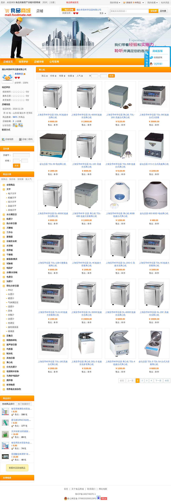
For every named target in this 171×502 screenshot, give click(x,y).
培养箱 (9, 250)
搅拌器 (9, 380)
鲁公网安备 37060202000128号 (80, 498)
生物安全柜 (11, 241)
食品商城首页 (72, 2)
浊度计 (9, 281)
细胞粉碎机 (11, 340)
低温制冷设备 (12, 371)
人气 (79, 76)
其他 (10, 310)
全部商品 (10, 185)
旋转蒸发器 (13, 327)
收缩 (146, 61)
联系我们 (91, 489)
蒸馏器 (9, 237)
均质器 (9, 349)
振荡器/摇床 (11, 259)
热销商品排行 (8, 404)
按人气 (28, 179)
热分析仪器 (11, 223)
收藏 (70, 76)
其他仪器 (10, 358)
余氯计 (11, 315)
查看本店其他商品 (17, 468)
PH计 (10, 290)
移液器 (11, 331)
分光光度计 (11, 367)
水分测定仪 (11, 214)
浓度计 (11, 319)
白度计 (11, 294)
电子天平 (12, 193)
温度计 (11, 306)
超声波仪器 (11, 344)
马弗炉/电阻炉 (12, 376)
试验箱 (9, 263)
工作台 (9, 232)
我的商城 (115, 2)
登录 (45, 2)
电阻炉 (9, 268)
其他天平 (12, 210)
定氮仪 (9, 335)
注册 (52, 2)
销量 (61, 76)
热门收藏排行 (24, 404)
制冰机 (9, 353)
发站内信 (24, 74)
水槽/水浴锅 (11, 272)
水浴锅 (9, 245)
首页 (66, 489)
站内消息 (165, 2)
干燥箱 (9, 254)
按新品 (4, 179)
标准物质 (10, 385)
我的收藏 (152, 2)
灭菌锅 (9, 228)
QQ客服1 (158, 64)
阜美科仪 (19, 74)
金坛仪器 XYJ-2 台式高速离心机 (154, 164)
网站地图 (103, 489)
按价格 (12, 179)
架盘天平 (12, 206)
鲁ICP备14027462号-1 (85, 494)
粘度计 (9, 219)
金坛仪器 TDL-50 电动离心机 (53, 164)
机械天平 (12, 197)
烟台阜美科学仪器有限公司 (89, 10)
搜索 (111, 76)
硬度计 (11, 298)
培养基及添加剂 (13, 389)
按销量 (20, 179)
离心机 (9, 362)
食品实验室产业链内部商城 (28, 2)
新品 (44, 76)
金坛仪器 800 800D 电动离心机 (154, 213)
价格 (52, 76)
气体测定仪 (13, 302)
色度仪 (9, 277)
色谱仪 (11, 323)
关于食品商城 (77, 489)
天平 (8, 189)
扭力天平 (12, 202)
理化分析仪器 (12, 286)
